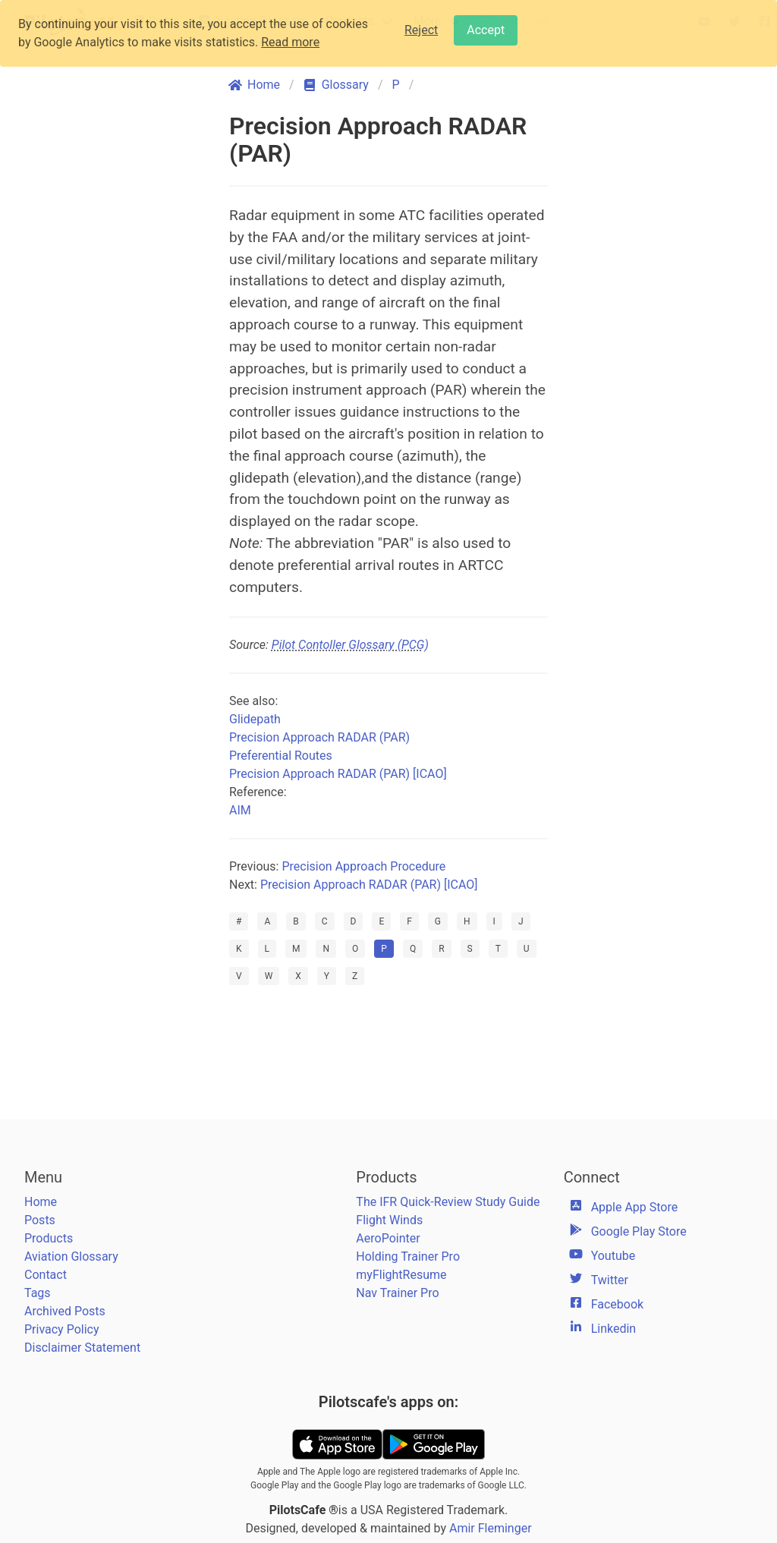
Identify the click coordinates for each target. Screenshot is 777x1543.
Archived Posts (64, 1311)
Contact (45, 1274)
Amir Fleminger (490, 1528)
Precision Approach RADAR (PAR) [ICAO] (338, 774)
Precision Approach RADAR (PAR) (319, 737)
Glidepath (255, 719)
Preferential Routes (280, 755)
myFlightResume (401, 1274)
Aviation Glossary (71, 1256)
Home (40, 1202)
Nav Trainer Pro (397, 1293)
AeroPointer (388, 1238)
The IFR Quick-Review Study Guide (447, 1202)
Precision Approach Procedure (363, 866)
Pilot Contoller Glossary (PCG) (350, 645)
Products (48, 1238)
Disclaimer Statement (82, 1347)
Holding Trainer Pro (408, 1256)
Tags (37, 1293)
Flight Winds (389, 1220)
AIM (240, 810)
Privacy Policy (61, 1329)
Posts (39, 1220)
